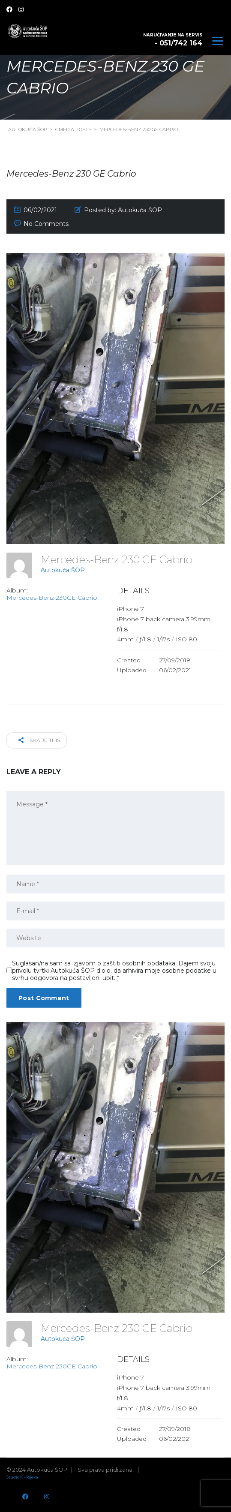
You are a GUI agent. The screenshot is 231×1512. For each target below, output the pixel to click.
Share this (39, 740)
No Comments (46, 224)
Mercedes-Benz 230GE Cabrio (51, 597)
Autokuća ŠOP (63, 570)
